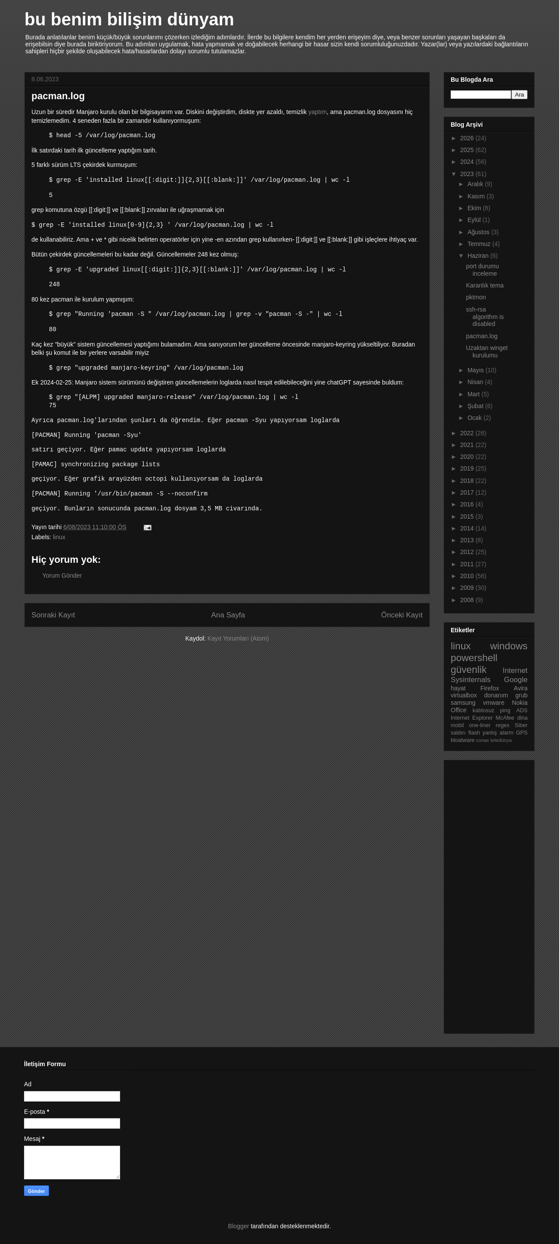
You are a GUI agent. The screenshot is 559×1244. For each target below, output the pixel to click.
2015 (468, 516)
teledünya (501, 740)
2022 (468, 433)
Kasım (477, 196)
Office (458, 710)
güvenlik (469, 669)
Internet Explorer (472, 718)
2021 (468, 444)
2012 (468, 551)
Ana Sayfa (228, 617)
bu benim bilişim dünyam (129, 19)
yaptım (317, 111)
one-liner (479, 725)
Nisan (476, 381)
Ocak (475, 417)
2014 (468, 528)
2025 (468, 149)
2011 (468, 564)
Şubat (476, 405)
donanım (496, 695)
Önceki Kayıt (402, 617)
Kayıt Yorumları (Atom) (238, 641)
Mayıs (476, 370)
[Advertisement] (486, 894)
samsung (463, 702)
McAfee (505, 718)
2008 (468, 599)
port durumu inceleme (482, 270)
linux (59, 539)
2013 (468, 540)
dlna (522, 718)
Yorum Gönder (62, 578)
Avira (521, 688)
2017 (468, 492)
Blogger (238, 1226)
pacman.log (481, 336)
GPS (522, 733)
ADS (522, 710)
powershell (474, 657)
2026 (468, 138)
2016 (468, 504)
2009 (468, 587)
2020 (468, 456)
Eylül (474, 219)
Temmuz (479, 243)
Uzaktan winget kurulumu (487, 351)
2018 (468, 480)
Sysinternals (470, 680)
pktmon (476, 297)
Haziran (478, 255)
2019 (468, 468)
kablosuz (483, 710)
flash (474, 733)
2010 (468, 575)
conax (482, 740)
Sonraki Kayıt (53, 617)
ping (505, 710)
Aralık (476, 183)
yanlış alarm (498, 733)
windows (509, 646)
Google (516, 680)
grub (521, 695)
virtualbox (464, 695)
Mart (474, 394)
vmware (493, 702)
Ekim (475, 207)
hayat (458, 688)
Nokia (520, 702)
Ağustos (479, 232)
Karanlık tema (485, 285)
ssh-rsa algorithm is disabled (485, 317)
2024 (468, 161)
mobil (457, 725)
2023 (468, 173)
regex (503, 725)
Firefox (489, 688)
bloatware (463, 740)
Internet (515, 670)
